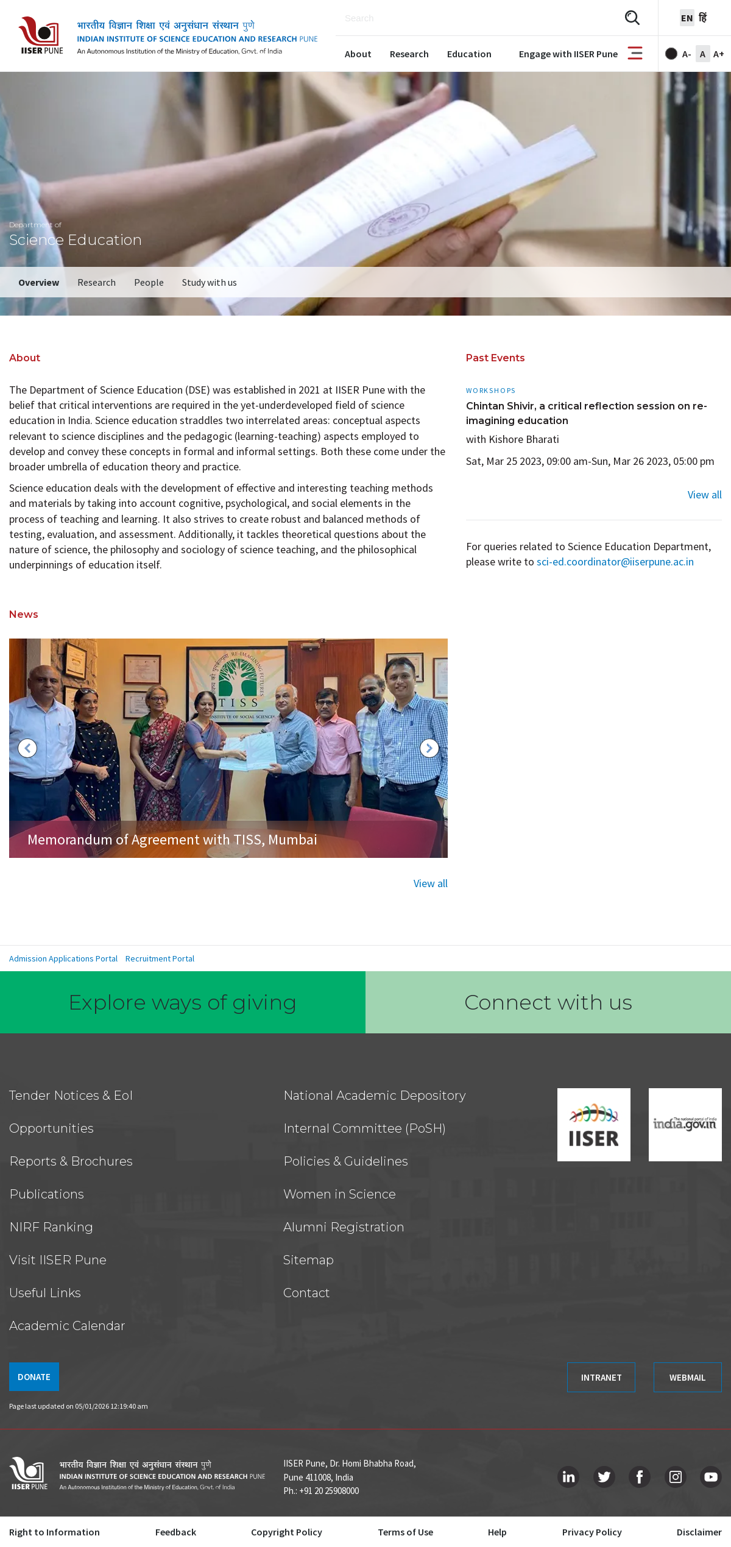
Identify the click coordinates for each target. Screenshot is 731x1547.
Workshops (491, 390)
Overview (38, 282)
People (149, 282)
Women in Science (339, 1194)
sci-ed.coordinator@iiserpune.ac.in (615, 561)
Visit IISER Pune (58, 1260)
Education (469, 54)
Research (409, 54)
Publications (46, 1194)
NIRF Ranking (51, 1227)
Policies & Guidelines (345, 1161)
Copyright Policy (286, 1532)
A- (686, 54)
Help (497, 1532)
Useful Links (45, 1293)
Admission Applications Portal (63, 958)
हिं (703, 18)
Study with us (209, 282)
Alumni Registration (343, 1227)
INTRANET (601, 1377)
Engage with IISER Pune (568, 54)
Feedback (175, 1532)
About (358, 54)
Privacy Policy (592, 1532)
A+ (718, 54)
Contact (306, 1293)
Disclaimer (699, 1532)
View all (431, 883)
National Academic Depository (374, 1095)
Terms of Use (405, 1532)
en (687, 18)
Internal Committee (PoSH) (364, 1128)
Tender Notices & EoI (71, 1095)
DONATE (34, 1376)
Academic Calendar (67, 1326)
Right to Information (54, 1532)
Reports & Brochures (71, 1161)
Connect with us (548, 1002)
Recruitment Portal (159, 958)
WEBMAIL (687, 1377)
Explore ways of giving (182, 1002)
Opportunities (51, 1128)
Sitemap (308, 1260)
